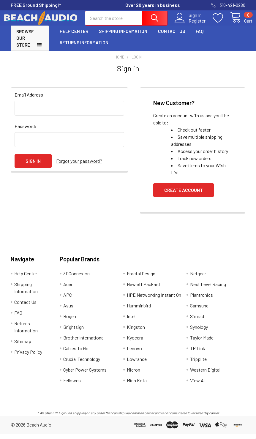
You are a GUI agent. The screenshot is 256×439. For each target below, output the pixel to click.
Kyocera (135, 343)
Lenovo (134, 353)
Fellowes (72, 386)
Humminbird (139, 311)
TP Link (197, 353)
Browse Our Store (25, 43)
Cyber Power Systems (85, 375)
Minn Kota (137, 386)
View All (198, 386)
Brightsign (73, 332)
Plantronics (201, 300)
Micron (133, 375)
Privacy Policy (28, 357)
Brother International (84, 343)
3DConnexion (76, 279)
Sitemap (22, 346)
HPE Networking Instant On (154, 300)
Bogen (69, 321)
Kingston (136, 332)
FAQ (199, 36)
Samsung (199, 311)
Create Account (183, 195)
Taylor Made (202, 343)
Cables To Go (76, 353)
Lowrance (137, 364)
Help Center (74, 36)
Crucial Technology (81, 364)
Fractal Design (141, 279)
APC (67, 300)
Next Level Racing (208, 289)
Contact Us (171, 36)
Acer (67, 289)
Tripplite (198, 364)
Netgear (198, 279)
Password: (26, 131)
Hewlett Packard (143, 289)
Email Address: (30, 100)
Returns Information (84, 47)
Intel (131, 321)
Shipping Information (123, 36)
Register (189, 24)
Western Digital (205, 375)
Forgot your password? (79, 166)
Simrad (197, 321)
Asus (68, 311)
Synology (199, 332)
